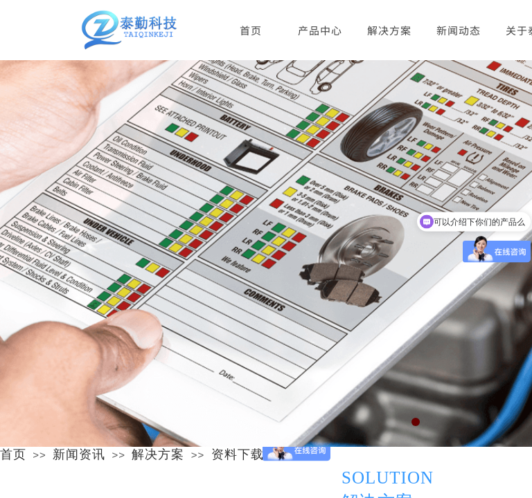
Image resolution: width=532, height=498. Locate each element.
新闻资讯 (79, 454)
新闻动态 (458, 30)
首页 (13, 454)
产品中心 (320, 30)
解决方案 (389, 30)
